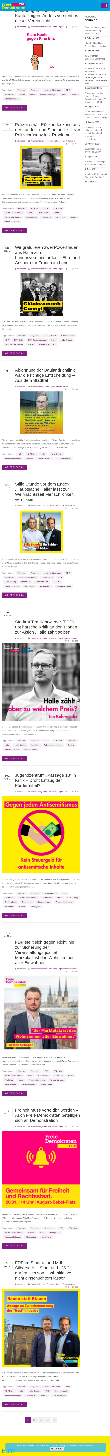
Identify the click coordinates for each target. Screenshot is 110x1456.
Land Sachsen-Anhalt (14, 344)
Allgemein (43, 27)
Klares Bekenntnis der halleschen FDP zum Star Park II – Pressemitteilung (96, 115)
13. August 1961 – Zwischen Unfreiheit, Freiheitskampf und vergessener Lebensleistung (94, 133)
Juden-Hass (27, 902)
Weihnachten (45, 586)
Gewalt (22, 94)
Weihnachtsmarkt (63, 586)
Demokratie (49, 1228)
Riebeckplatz (31, 217)
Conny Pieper (50, 335)
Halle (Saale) (43, 213)
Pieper (31, 344)
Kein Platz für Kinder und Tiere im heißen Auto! (96, 175)
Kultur (70, 1075)
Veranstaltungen (28, 1084)
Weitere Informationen (86, 1446)
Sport (63, 94)
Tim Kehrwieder (64, 458)
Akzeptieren (57, 1449)
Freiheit (31, 1232)
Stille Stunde (29, 586)
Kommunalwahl (44, 902)
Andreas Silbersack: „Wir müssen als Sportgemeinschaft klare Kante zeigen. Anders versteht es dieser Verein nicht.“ (96, 76)
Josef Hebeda (10, 902)
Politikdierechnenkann (53, 745)
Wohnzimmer (46, 1084)
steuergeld (35, 906)
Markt (21, 1080)
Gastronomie (47, 577)
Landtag (42, 141)
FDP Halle (9, 94)
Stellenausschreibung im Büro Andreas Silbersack (96, 163)
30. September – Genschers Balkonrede (95, 57)
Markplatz (9, 1080)
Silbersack (60, 217)
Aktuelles (34, 27)
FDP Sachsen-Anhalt (13, 213)
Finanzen (71, 741)
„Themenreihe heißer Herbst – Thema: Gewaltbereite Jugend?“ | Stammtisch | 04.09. (96, 97)
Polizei (56, 213)
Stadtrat (74, 94)
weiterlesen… (14, 108)
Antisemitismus (51, 893)
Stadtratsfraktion (12, 99)
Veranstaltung (10, 1084)
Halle (32, 94)
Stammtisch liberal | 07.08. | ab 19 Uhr (93, 150)
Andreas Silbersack (53, 90)
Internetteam (21, 27)
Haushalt (34, 745)
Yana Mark (46, 1237)
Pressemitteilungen (55, 27)
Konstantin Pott (42, 582)
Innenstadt (25, 582)
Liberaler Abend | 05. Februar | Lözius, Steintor (96, 44)
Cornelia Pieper (67, 335)
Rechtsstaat (31, 1237)
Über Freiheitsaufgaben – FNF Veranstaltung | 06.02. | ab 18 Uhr (96, 30)
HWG (47, 1391)
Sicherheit (47, 217)
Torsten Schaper (57, 1080)
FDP (68, 90)
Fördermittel (47, 898)
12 (48, 1420)
